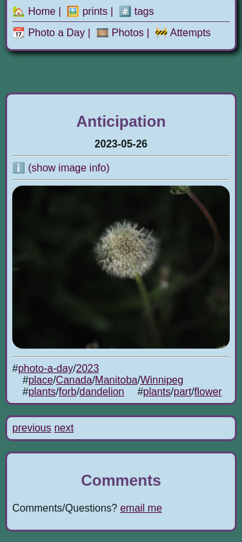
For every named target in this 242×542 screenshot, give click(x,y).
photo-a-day (45, 368)
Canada (74, 379)
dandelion (101, 391)
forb (68, 391)
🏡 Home (33, 11)
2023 (87, 368)
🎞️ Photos (120, 32)
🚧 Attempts (183, 32)
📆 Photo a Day (48, 32)
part (183, 391)
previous (31, 427)
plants (42, 391)
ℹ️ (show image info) (61, 167)
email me (141, 508)
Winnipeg (161, 379)
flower (208, 391)
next (64, 427)
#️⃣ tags (136, 11)
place (40, 379)
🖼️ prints (87, 11)
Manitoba (116, 379)
